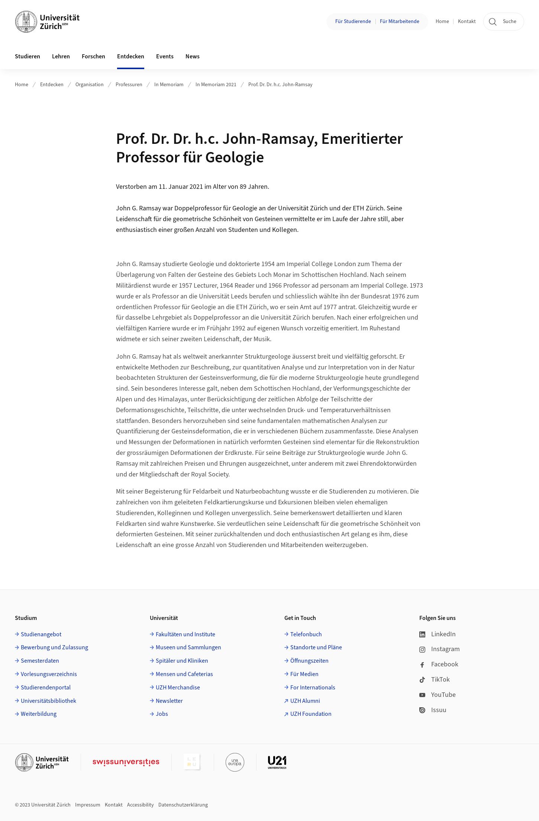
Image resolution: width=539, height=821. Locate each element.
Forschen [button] (93, 56)
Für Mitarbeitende (399, 21)
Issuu (432, 710)
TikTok (434, 679)
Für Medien (304, 674)
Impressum (87, 805)
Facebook (438, 664)
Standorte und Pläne (316, 647)
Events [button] (165, 56)
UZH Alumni (305, 701)
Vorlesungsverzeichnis (49, 674)
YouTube (437, 694)
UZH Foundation (311, 714)
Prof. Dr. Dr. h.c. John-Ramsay (280, 84)
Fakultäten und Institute (185, 634)
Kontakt (467, 21)
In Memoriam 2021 (216, 84)
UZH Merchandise (178, 687)
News (192, 56)
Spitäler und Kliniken (182, 661)
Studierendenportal (46, 687)
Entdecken (52, 84)
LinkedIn (437, 634)
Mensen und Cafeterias (184, 674)
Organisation (89, 84)
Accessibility (140, 805)
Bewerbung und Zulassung (54, 647)
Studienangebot (41, 634)
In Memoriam (169, 84)
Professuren (129, 84)
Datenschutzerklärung (183, 805)
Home (442, 21)
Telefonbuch (306, 634)
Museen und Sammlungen (188, 647)
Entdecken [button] (130, 56)
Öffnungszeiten (309, 661)
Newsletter (169, 701)
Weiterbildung (39, 714)
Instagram (439, 649)
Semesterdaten (40, 661)
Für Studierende (353, 21)
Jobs (162, 714)
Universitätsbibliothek (48, 701)
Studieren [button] (27, 56)
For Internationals (312, 687)
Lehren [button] (61, 56)
